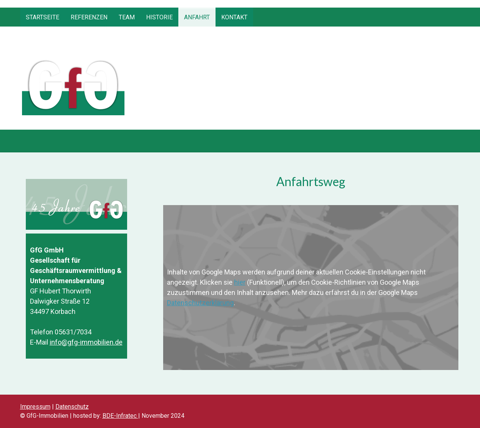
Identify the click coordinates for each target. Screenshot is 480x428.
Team (127, 17)
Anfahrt (197, 17)
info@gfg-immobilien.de (86, 342)
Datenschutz (72, 406)
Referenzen (89, 17)
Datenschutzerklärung (200, 303)
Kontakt (234, 17)
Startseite (42, 17)
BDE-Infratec (120, 415)
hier (240, 282)
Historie (159, 17)
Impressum (35, 406)
